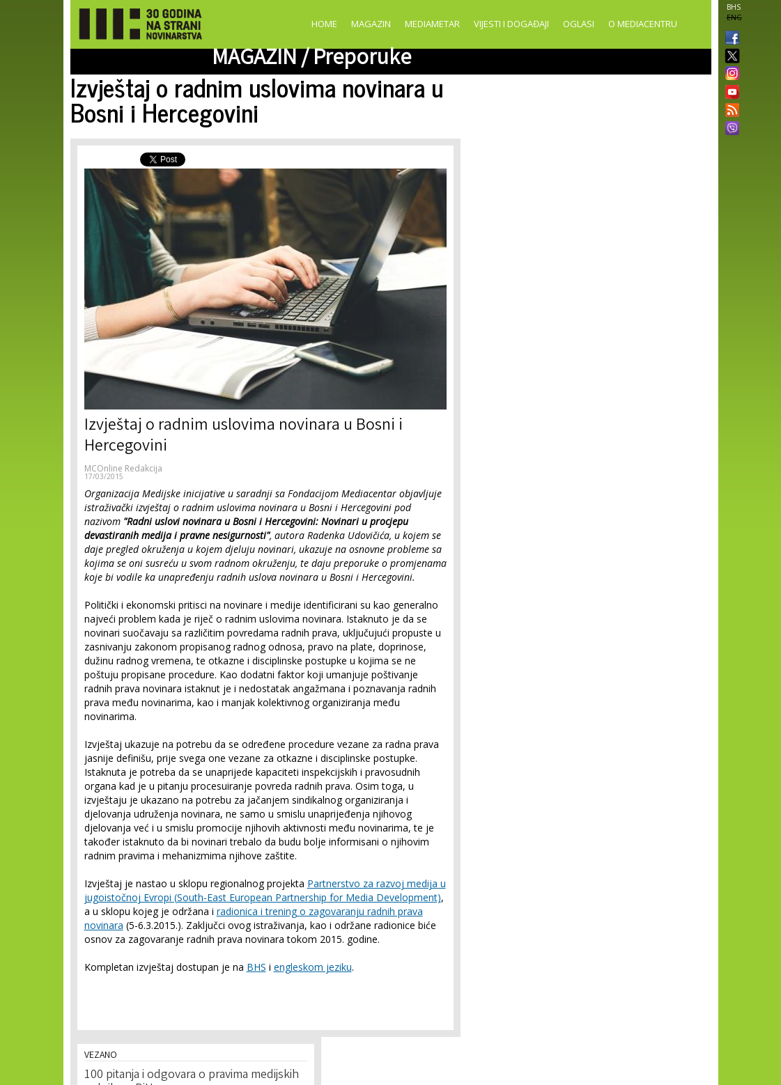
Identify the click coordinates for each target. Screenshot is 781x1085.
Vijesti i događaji (511, 23)
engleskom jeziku (313, 967)
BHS (734, 7)
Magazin (371, 23)
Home (324, 23)
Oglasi (578, 23)
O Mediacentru (642, 23)
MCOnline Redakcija (123, 468)
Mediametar (432, 23)
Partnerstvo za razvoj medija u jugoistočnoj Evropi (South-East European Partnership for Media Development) (265, 890)
